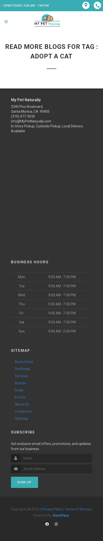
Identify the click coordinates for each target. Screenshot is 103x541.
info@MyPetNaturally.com (31, 121)
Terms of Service (78, 509)
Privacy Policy (51, 509)
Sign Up (24, 482)
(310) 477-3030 (23, 116)
